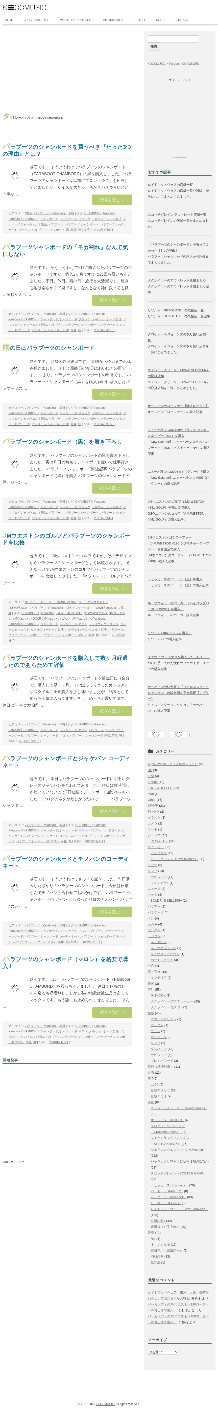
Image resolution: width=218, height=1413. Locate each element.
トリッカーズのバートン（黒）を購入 (175, 579)
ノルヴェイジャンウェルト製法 (86, 629)
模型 (151, 1013)
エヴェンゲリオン (163, 1019)
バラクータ (156, 912)
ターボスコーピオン (165, 954)
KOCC (160, 20)
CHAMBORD (93, 213)
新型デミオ (159, 1096)
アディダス (159, 853)
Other (28, 213)
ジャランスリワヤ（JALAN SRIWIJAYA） (181, 1161)
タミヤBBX (159, 942)
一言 (151, 966)
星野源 (155, 1262)
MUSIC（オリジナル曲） (76, 20)
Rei (153, 1238)
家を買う (154, 972)
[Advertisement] (67, 68)
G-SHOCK (158, 995)
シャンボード (49, 219)
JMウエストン (81, 618)
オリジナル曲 (160, 1244)
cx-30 (155, 1084)
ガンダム (157, 1025)
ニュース (154, 889)
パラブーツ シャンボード (81, 224)
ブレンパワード (162, 1061)
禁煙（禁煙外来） (160, 1066)
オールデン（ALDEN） (167, 1120)
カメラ (152, 823)
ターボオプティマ (163, 948)
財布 (151, 1072)
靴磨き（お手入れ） (165, 1227)
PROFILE (139, 20)
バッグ (152, 894)
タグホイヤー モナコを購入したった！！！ (179, 657)
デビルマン (159, 877)
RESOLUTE (159, 841)
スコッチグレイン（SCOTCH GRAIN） (179, 1173)
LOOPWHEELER (160, 788)
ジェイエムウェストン (104, 624)
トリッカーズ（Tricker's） (169, 1185)
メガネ (152, 924)
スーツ (152, 865)
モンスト (154, 930)
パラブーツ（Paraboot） (50, 213)
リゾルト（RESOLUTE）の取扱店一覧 (176, 310)
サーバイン (159, 1037)
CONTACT (181, 20)
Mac (151, 794)
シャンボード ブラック (75, 219)
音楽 (151, 1233)
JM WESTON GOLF (69, 613)
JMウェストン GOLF (27, 618)
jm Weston (47, 613)
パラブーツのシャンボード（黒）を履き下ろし (62, 442)
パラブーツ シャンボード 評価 (90, 735)
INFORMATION (113, 20)
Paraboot (109, 213)
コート (152, 829)
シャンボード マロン (73, 624)
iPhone (153, 782)
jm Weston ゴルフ (96, 613)
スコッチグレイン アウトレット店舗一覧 (177, 215)
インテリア (159, 977)
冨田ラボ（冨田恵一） (167, 1250)
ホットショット (162, 960)
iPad (151, 776)
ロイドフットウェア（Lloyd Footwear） (92, 607)
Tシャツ (153, 811)
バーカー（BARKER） (167, 1191)
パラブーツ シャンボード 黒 (50, 230)
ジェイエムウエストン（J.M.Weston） (178, 1150)
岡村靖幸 (157, 1256)
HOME (9, 20)
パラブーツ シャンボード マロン (65, 635)
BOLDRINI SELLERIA (166, 900)
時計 (151, 989)
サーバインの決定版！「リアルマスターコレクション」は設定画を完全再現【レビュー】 (178, 693)
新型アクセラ (160, 1090)
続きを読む (112, 200)
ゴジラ (155, 1031)
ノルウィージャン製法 (106, 219)
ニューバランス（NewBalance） (174, 859)
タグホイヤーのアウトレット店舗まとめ (177, 280)
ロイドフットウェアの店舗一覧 (170, 185)
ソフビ (152, 871)
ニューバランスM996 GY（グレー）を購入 (179, 472)
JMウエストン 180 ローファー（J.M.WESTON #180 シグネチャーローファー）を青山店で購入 (178, 543)
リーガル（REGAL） (166, 1203)
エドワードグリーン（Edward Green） (51, 602)
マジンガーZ (160, 883)
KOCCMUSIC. (105, 1404)
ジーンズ (154, 835)
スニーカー (156, 847)
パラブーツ (56, 224)
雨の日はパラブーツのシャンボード (48, 348)
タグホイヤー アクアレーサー (172, 1001)
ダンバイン (159, 1049)
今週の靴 (157, 1221)
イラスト (154, 817)
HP (150, 770)
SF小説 (153, 805)
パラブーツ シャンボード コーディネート (52, 836)
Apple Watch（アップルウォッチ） (173, 764)
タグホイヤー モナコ (166, 1007)
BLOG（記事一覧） (37, 20)
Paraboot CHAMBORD (23, 219)
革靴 (71, 213)
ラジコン (154, 936)
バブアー (154, 906)
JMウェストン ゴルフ (56, 618)
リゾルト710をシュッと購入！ (170, 633)
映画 (151, 983)
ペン (151, 918)
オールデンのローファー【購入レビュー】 (178, 406)
